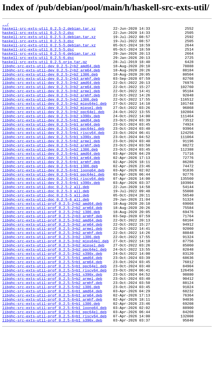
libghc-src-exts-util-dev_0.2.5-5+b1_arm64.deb (51, 145)
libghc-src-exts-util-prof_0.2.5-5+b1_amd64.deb (52, 305)
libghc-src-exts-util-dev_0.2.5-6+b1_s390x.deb (51, 215)
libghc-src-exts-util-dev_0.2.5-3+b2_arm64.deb (51, 100)
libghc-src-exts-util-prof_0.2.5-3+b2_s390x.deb (52, 300)
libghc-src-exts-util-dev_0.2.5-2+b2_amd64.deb (51, 75)
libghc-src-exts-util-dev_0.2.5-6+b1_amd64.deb (51, 180)
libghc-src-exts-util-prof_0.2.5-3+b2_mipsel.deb (53, 290)
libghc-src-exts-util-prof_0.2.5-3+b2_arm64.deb (52, 265)
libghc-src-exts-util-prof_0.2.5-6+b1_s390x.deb (52, 380)
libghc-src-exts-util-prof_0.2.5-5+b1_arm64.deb (52, 310)
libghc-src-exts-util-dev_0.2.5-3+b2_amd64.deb (51, 95)
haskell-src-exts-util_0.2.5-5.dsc (38, 55)
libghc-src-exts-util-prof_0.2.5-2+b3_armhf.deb (52, 255)
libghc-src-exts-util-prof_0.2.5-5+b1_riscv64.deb (54, 320)
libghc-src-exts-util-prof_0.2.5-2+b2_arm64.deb (52, 245)
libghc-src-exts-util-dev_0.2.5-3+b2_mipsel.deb (52, 125)
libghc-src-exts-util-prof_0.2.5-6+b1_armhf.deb (52, 355)
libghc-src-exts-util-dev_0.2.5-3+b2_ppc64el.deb (53, 130)
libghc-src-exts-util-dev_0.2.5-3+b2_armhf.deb (51, 110)
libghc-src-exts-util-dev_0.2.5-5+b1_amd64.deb (51, 140)
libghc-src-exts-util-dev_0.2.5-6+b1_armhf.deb (51, 190)
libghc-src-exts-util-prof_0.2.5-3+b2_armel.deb (52, 270)
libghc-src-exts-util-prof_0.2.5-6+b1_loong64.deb (54, 365)
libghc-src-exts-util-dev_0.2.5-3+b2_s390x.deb (51, 135)
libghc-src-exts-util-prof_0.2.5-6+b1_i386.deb (51, 360)
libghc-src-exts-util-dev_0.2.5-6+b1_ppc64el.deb (53, 205)
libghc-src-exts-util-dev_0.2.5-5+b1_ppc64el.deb (53, 150)
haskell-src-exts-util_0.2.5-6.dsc (38, 65)
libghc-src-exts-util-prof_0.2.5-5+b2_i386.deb (51, 340)
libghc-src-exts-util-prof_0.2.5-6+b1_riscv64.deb (54, 375)
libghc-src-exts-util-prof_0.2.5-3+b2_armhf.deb (52, 275)
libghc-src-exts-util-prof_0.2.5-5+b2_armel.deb (52, 330)
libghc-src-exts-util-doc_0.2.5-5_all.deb (45, 230)
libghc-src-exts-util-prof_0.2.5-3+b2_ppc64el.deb (54, 295)
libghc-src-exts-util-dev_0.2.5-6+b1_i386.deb (50, 195)
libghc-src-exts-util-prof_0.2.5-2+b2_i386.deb (51, 250)
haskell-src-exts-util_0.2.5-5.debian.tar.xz (49, 50)
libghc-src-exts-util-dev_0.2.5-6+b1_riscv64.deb (53, 210)
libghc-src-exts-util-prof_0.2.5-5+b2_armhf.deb (52, 335)
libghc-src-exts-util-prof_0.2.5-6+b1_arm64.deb (52, 350)
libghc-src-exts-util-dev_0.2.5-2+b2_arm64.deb (51, 80)
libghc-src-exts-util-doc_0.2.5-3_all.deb (45, 225)
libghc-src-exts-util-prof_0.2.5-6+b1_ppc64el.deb (54, 370)
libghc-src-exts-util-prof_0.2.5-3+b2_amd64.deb (52, 260)
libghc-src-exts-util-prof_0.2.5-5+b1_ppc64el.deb (54, 315)
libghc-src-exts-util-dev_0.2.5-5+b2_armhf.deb (51, 170)
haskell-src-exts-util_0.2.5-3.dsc (38, 45)
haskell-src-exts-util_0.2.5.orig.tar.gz (44, 70)
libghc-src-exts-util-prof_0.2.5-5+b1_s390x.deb (52, 325)
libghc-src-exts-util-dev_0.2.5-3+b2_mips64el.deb (54, 120)
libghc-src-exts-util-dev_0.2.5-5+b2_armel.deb (51, 165)
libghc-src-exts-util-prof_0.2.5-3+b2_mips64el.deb (55, 285)
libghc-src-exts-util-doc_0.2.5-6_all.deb (45, 235)
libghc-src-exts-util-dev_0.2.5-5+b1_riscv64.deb (53, 155)
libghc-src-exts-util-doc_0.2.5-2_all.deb (45, 220)
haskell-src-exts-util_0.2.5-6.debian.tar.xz (49, 60)
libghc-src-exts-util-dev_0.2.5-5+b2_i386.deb (50, 175)
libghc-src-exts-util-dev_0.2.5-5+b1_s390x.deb (51, 160)
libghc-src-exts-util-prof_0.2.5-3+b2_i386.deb (51, 280)
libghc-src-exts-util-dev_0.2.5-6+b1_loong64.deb (53, 200)
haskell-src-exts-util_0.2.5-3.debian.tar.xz (49, 40)
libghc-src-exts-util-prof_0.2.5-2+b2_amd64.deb (52, 240)
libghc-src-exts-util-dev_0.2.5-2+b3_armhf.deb (51, 90)
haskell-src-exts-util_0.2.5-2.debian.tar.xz (49, 30)
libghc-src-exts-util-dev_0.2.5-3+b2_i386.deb (50, 115)
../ (5, 25)
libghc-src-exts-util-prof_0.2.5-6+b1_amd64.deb (52, 345)
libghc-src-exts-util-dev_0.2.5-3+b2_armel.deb (51, 105)
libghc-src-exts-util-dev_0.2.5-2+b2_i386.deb (50, 85)
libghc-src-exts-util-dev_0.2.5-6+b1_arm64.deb (51, 185)
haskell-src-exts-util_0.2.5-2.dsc (38, 35)
